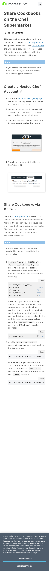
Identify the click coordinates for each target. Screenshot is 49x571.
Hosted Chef (38, 46)
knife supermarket (20, 216)
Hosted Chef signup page (30, 98)
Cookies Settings (24, 566)
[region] (24, 552)
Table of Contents (14, 33)
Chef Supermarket (35, 42)
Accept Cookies (25, 559)
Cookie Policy (34, 548)
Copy (42, 281)
